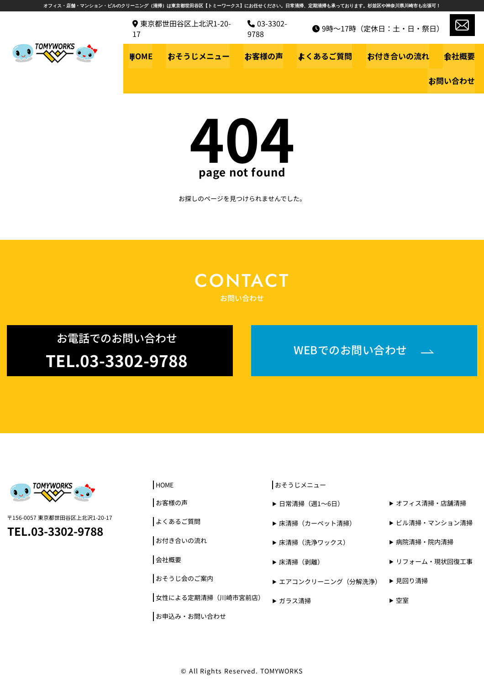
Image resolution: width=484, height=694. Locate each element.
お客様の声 (266, 56)
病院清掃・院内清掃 (424, 541)
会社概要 (459, 56)
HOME (146, 56)
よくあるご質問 (327, 56)
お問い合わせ (451, 80)
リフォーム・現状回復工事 (434, 560)
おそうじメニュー (203, 56)
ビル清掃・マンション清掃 (434, 521)
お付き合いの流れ (399, 56)
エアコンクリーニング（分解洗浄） (330, 580)
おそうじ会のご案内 (184, 579)
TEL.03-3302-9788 (57, 530)
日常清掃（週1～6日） (311, 502)
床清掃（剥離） (301, 561)
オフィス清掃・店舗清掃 (431, 502)
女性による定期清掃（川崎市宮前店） (210, 597)
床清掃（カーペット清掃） (317, 522)
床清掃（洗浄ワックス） (314, 541)
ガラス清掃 (295, 600)
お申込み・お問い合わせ (191, 616)
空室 (402, 599)
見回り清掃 (412, 579)
